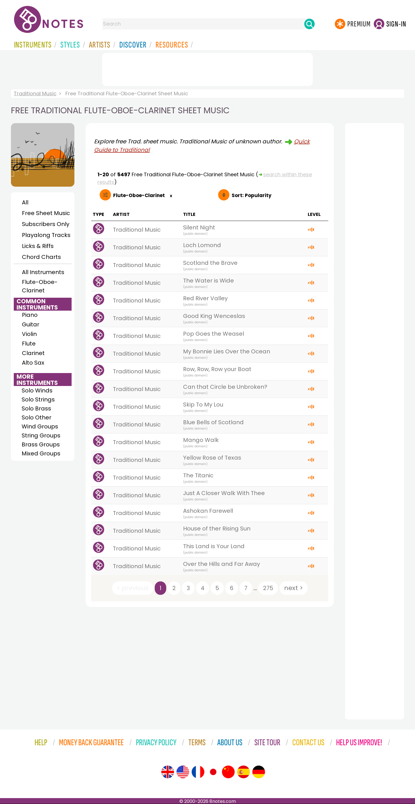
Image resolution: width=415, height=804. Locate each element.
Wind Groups (40, 426)
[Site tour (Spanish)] (243, 772)
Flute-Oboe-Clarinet (40, 286)
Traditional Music (35, 93)
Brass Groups (41, 444)
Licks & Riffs (38, 246)
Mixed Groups (41, 453)
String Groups (41, 435)
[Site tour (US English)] (183, 772)
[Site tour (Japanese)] (213, 772)
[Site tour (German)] (259, 772)
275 (268, 588)
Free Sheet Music (46, 213)
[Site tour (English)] (168, 772)
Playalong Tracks (46, 235)
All (25, 202)
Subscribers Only (45, 224)
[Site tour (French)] (198, 772)
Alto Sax (33, 363)
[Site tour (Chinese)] (228, 772)
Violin (29, 334)
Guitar (30, 324)
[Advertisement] (207, 68)
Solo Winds (37, 390)
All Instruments (43, 272)
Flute (29, 343)
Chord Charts (41, 257)
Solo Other (36, 417)
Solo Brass (36, 408)
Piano (30, 315)
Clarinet (33, 353)
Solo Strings (38, 399)
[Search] (309, 24)
